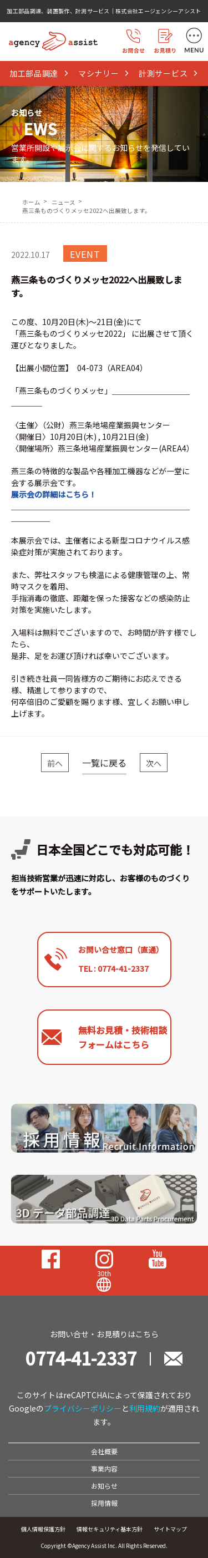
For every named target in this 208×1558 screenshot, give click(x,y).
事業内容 (104, 1468)
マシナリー (104, 73)
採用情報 (104, 1503)
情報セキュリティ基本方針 (110, 1529)
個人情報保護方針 (43, 1529)
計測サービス (169, 73)
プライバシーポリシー (82, 1408)
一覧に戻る (104, 762)
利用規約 (144, 1408)
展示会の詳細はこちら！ (54, 494)
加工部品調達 (39, 73)
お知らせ (104, 1485)
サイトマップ (170, 1529)
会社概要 (104, 1451)
